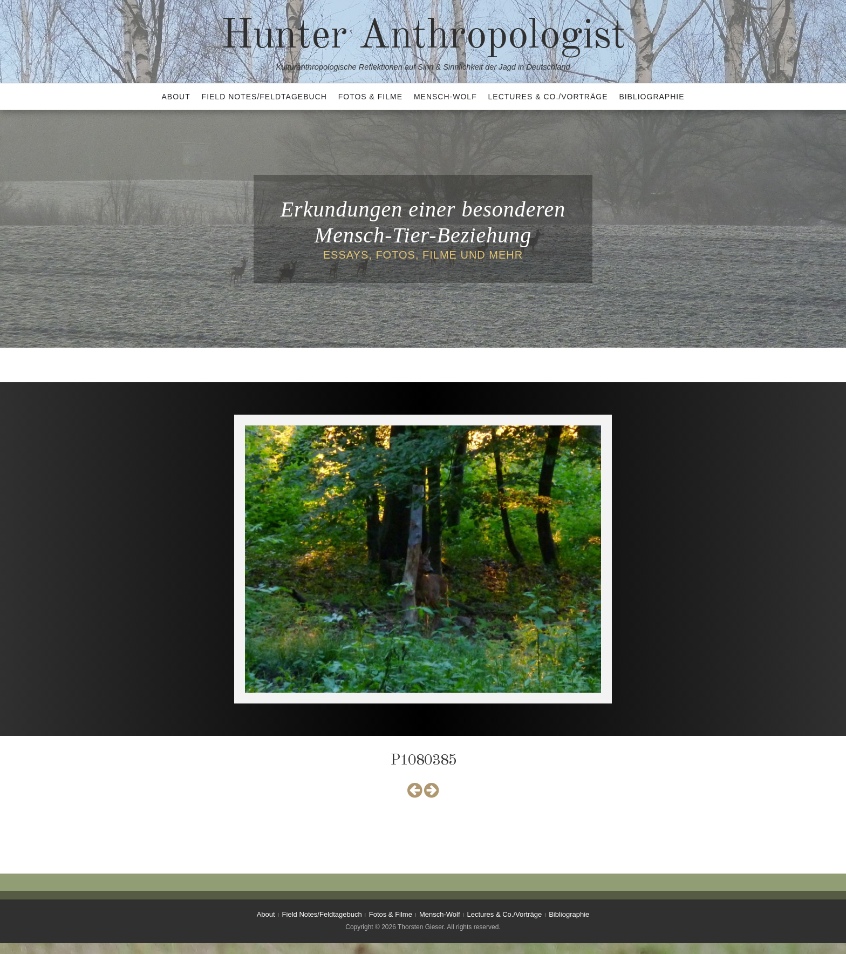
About (175, 96)
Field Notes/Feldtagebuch (264, 96)
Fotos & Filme (370, 96)
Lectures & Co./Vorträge (548, 96)
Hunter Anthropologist (423, 36)
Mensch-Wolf (445, 96)
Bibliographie (651, 96)
